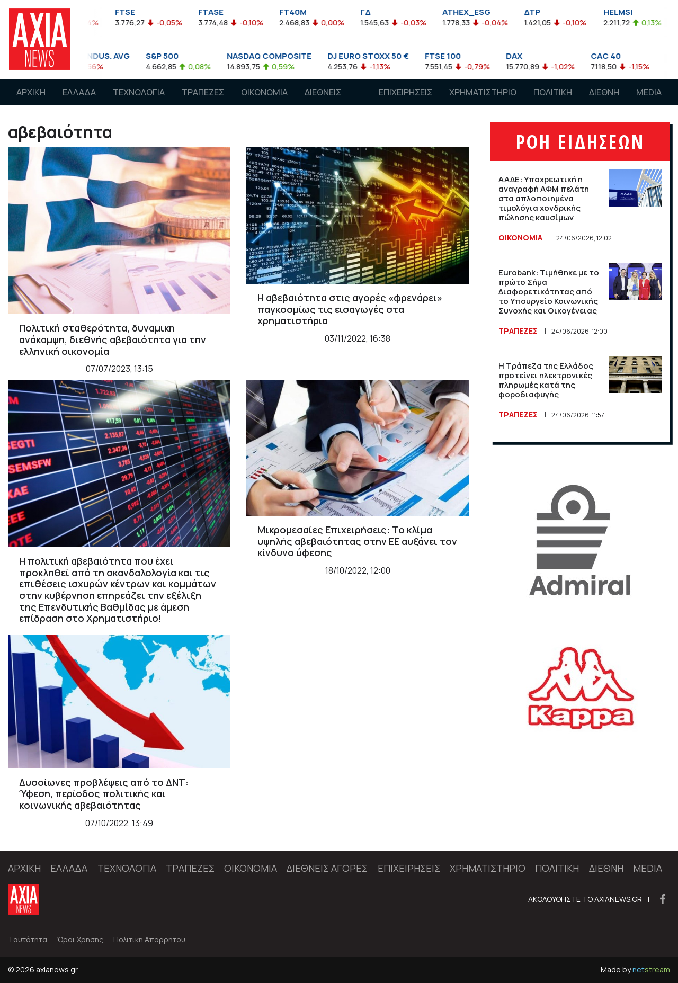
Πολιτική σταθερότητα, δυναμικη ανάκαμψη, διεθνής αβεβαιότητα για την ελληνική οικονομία (112, 339)
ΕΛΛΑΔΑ (79, 92)
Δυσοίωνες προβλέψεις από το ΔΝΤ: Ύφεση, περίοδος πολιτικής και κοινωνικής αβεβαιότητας (104, 793)
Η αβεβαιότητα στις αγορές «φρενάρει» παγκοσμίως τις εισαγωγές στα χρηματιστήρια (349, 309)
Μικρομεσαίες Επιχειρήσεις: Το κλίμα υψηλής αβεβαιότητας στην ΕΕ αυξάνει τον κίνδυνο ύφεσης (357, 541)
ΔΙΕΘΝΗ (604, 92)
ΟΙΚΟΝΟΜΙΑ (264, 92)
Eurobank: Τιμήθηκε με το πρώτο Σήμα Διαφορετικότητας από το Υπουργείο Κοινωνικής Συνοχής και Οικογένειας (548, 291)
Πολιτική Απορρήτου (149, 939)
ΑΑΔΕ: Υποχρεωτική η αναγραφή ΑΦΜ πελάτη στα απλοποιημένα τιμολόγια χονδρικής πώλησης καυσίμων (543, 198)
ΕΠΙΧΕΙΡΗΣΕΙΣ (405, 92)
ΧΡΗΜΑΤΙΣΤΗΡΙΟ (482, 92)
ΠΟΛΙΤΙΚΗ (552, 92)
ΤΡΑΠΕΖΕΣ (203, 92)
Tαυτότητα (27, 939)
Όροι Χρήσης (80, 939)
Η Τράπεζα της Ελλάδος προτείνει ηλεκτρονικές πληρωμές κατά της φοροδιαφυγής (545, 380)
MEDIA (649, 92)
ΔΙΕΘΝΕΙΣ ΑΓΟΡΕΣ (323, 102)
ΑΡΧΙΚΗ (31, 92)
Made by (635, 969)
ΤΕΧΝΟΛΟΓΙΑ (139, 92)
